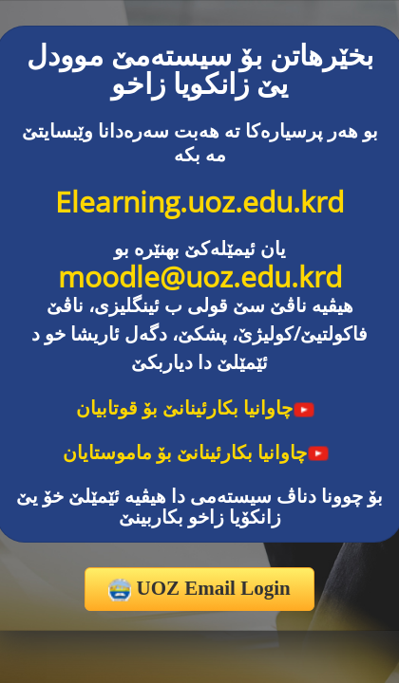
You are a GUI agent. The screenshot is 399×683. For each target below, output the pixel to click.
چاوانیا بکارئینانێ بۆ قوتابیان (195, 407)
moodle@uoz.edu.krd (200, 276)
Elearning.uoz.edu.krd (199, 201)
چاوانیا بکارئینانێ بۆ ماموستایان (196, 452)
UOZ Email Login (199, 589)
